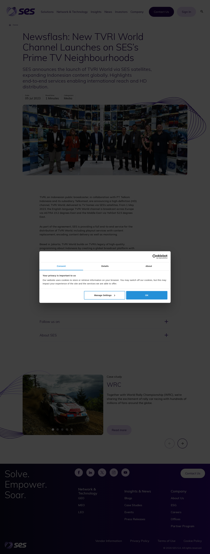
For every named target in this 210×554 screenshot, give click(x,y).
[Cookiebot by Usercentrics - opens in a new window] (154, 256)
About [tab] (149, 266)
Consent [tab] (61, 266)
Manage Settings (104, 295)
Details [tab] (105, 266)
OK (146, 295)
